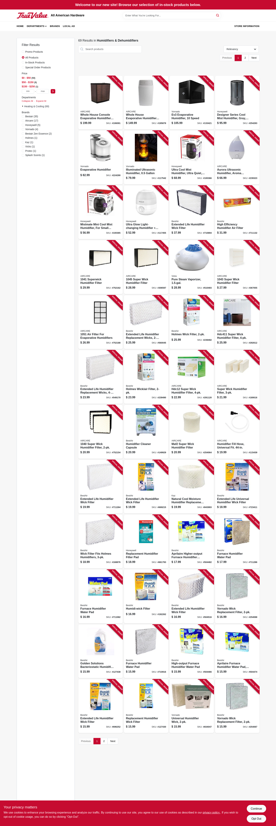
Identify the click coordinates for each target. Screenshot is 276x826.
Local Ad (69, 26)
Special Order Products (38, 67)
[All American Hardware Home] (32, 15)
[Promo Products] (23, 51)
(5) (32, 125)
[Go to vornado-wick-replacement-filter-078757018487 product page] (237, 596)
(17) (31, 120)
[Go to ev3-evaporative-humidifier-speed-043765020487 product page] (192, 103)
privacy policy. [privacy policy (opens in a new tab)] (211, 812)
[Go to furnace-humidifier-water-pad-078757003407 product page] (146, 651)
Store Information (246, 26)
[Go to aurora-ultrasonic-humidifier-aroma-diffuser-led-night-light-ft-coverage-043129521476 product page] (237, 157)
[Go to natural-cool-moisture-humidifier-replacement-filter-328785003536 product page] (192, 487)
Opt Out (256, 818)
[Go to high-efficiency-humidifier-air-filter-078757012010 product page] (237, 212)
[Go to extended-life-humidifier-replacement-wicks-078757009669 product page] (100, 377)
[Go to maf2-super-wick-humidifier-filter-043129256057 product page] (192, 432)
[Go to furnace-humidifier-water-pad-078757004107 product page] (237, 541)
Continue (256, 808)
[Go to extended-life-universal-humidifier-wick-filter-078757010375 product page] (237, 487)
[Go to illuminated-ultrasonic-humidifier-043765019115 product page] (146, 157)
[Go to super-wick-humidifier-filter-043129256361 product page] (237, 322)
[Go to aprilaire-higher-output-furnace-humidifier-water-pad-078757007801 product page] (192, 541)
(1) (31, 137)
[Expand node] (23, 106)
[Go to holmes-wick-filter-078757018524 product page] (192, 322)
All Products (32, 57)
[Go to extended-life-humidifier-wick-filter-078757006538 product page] (100, 487)
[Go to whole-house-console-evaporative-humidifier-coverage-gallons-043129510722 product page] (100, 103)
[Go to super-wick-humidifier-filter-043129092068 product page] (146, 267)
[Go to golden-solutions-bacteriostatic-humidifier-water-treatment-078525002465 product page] (100, 651)
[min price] (28, 91)
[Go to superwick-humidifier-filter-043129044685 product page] (100, 267)
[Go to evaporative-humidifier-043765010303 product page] (100, 157)
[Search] (217, 15)
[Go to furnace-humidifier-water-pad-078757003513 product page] (100, 596)
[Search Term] (172, 15)
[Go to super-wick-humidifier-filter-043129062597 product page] (237, 267)
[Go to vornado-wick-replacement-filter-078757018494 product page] (237, 706)
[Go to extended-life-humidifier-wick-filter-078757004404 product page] (192, 212)
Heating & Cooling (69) (36, 106)
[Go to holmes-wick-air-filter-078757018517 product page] (146, 377)
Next (254, 57)
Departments (35, 26)
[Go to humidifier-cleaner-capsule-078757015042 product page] (146, 432)
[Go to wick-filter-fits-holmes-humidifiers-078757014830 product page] (100, 541)
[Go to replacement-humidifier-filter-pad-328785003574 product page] (146, 541)
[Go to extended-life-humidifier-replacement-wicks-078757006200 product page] (146, 322)
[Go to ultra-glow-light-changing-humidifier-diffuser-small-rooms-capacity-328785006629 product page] (146, 212)
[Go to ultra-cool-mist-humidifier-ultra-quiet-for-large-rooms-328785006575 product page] (192, 157)
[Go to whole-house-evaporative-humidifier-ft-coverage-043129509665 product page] (146, 103)
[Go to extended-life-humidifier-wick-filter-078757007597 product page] (100, 706)
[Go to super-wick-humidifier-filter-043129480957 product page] (237, 377)
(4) (31, 129)
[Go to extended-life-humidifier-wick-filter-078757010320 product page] (192, 596)
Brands (55, 26)
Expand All (41, 101)
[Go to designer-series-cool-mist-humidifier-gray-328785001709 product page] (237, 103)
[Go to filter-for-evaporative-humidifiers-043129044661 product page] (100, 322)
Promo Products (34, 52)
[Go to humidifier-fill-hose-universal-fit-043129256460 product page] (237, 432)
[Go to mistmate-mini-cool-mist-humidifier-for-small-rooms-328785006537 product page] (100, 212)
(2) (38, 133)
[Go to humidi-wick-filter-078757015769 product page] (146, 596)
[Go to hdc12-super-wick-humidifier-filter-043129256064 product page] (192, 377)
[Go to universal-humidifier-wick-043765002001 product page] (192, 706)
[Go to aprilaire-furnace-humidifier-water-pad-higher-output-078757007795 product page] (237, 651)
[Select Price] (53, 91)
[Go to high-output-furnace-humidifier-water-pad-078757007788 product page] (192, 651)
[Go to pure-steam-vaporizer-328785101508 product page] (192, 267)
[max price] (43, 91)
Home (20, 26)
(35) (31, 116)
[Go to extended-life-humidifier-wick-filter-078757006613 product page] (146, 487)
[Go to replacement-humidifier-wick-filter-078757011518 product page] (146, 706)
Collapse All (27, 101)
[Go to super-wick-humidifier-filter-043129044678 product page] (100, 432)
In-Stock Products (35, 62)
